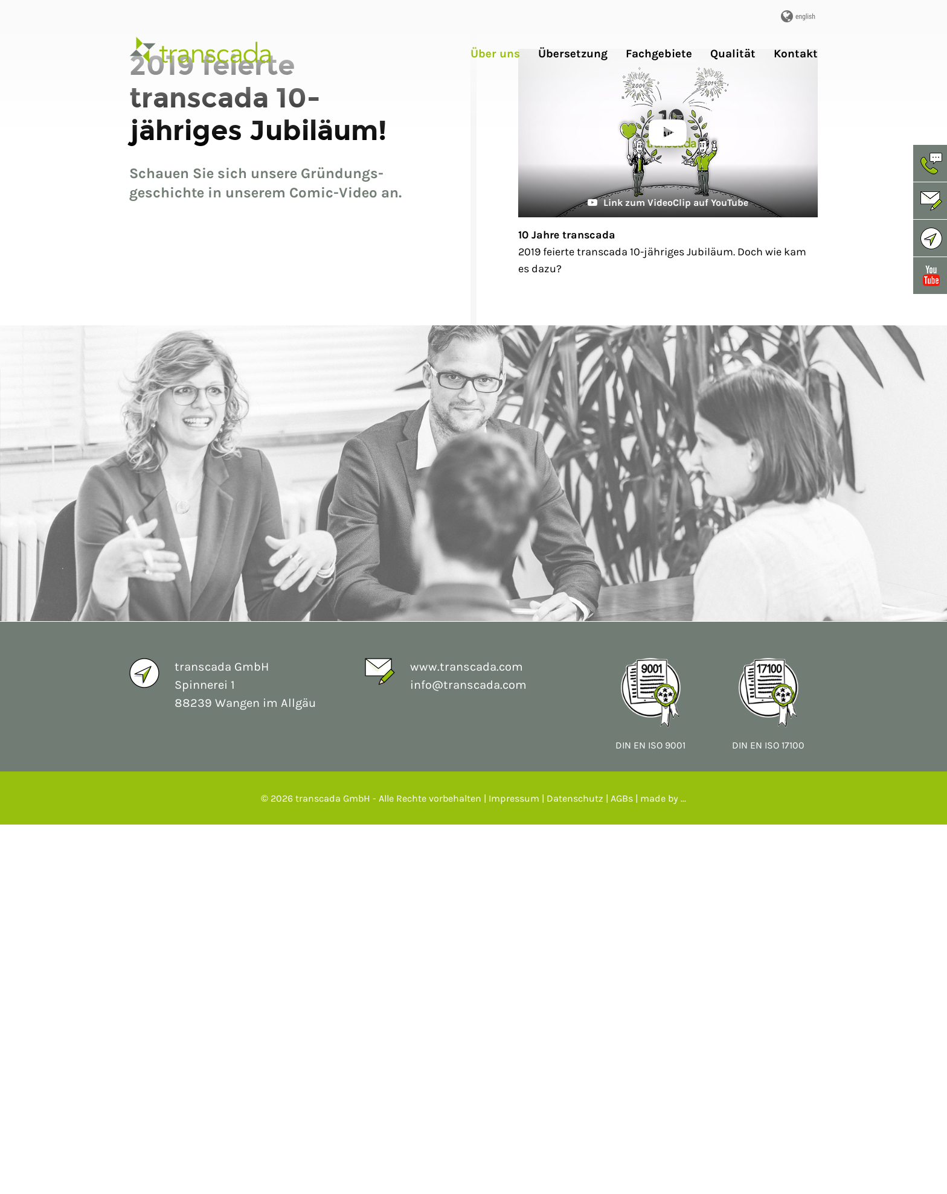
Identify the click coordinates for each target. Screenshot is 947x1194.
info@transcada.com (468, 1054)
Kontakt (796, 54)
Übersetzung (573, 54)
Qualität (733, 54)
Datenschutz (575, 1167)
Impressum (514, 1167)
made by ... (663, 1167)
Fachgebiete (659, 54)
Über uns (495, 54)
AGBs (622, 1167)
